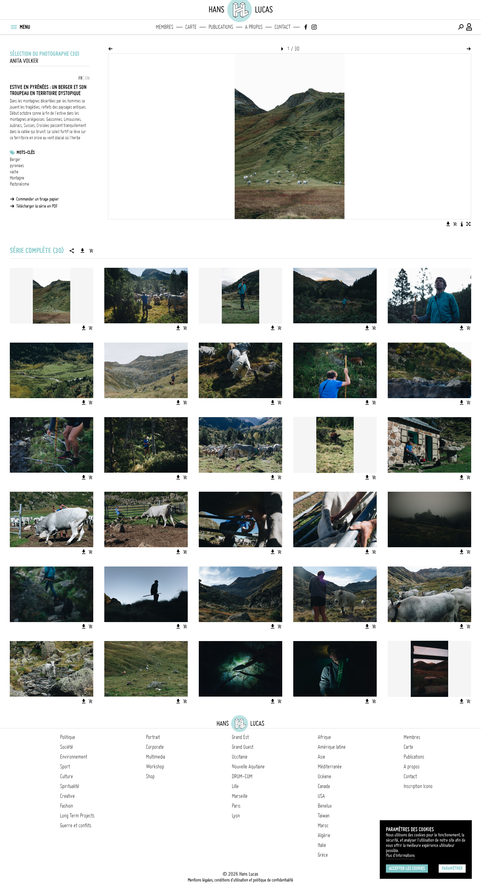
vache (14, 172)
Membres (164, 27)
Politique (67, 737)
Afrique (324, 737)
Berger (15, 159)
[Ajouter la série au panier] (91, 250)
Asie (321, 757)
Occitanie (240, 757)
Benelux (325, 806)
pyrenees (17, 165)
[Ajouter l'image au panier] (455, 224)
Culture (66, 776)
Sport (65, 766)
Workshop (155, 766)
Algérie (324, 835)
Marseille (240, 796)
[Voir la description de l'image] (461, 224)
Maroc (323, 825)
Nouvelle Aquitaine (248, 766)
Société (66, 747)
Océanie (324, 776)
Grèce (323, 855)
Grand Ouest (242, 747)
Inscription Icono (418, 786)
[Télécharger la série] (82, 250)
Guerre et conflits (75, 825)
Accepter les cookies (407, 868)
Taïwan (323, 816)
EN (87, 78)
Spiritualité (69, 786)
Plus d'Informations (400, 855)
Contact (283, 27)
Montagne (17, 178)
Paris (236, 806)
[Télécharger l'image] (448, 224)
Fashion (66, 806)
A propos (254, 27)
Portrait (153, 737)
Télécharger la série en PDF (37, 206)
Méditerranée (330, 766)
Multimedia (155, 757)
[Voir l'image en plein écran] (468, 224)
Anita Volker (24, 60)
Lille (235, 786)
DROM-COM (242, 776)
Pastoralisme (19, 184)
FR (81, 78)
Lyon (236, 816)
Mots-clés (26, 152)
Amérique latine (332, 747)
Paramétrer (452, 868)
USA (321, 796)
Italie (322, 845)
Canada (324, 786)
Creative (67, 796)
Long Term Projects (77, 816)
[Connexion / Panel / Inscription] (469, 27)
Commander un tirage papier (37, 199)
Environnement (73, 757)
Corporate (155, 747)
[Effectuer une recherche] (460, 27)
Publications (221, 27)
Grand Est (240, 737)
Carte (191, 27)
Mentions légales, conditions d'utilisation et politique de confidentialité (240, 880)
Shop (150, 776)
